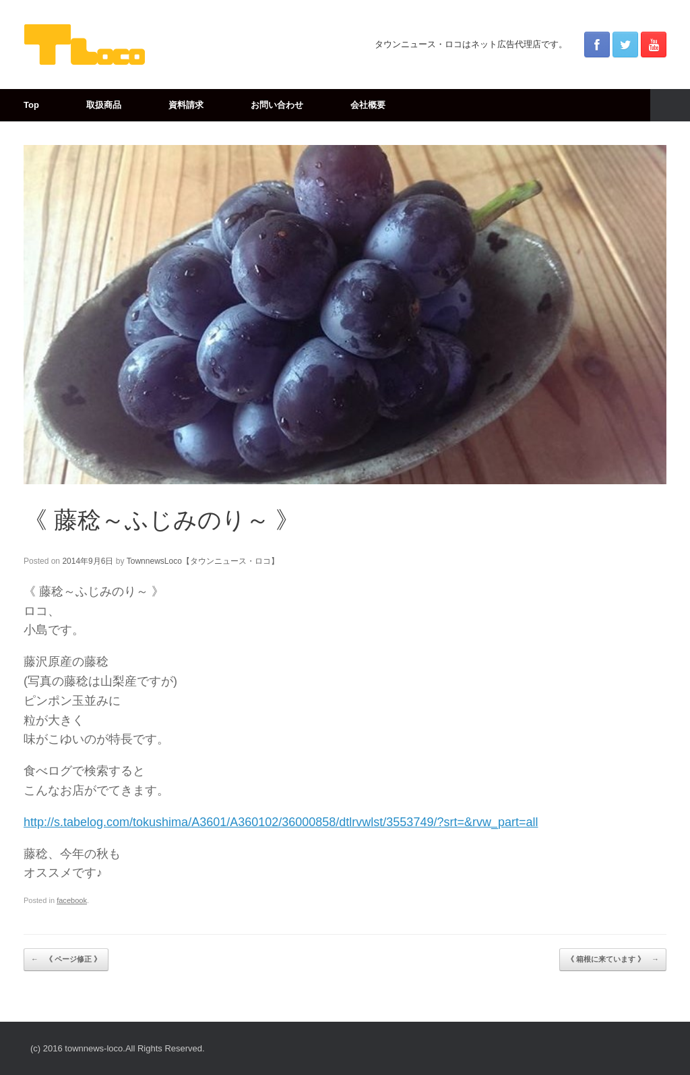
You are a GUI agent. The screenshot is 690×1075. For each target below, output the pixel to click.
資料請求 (185, 105)
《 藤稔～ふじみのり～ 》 (161, 519)
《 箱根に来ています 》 (613, 959)
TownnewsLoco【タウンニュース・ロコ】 (203, 561)
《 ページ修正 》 (66, 959)
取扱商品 (103, 105)
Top (31, 105)
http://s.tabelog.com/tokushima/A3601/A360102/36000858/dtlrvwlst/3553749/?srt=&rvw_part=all (281, 822)
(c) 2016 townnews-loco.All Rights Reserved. (117, 1048)
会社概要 (367, 105)
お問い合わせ (277, 105)
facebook (72, 900)
